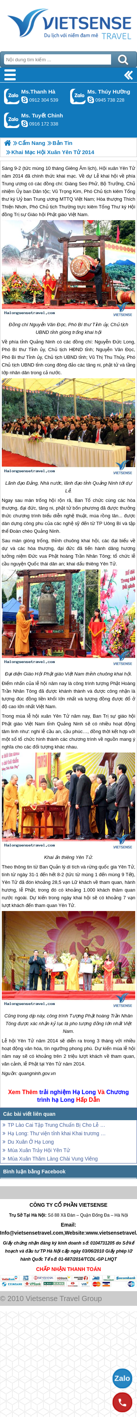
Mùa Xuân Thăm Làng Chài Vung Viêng (53, 1159)
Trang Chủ (68, 24)
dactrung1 (90, 99)
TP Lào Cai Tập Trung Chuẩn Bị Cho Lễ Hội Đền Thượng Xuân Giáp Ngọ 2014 (57, 1125)
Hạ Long (84, 1092)
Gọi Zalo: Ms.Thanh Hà (12, 96)
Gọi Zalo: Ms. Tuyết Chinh (12, 120)
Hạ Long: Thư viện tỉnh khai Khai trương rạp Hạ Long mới (57, 1133)
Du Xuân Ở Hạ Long (31, 1142)
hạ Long (63, 1100)
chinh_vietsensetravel (24, 123)
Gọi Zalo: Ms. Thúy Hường (78, 96)
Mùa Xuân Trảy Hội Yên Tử (39, 1150)
